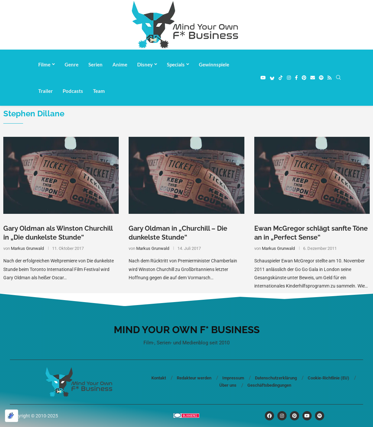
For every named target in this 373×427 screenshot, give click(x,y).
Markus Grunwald (27, 248)
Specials (176, 64)
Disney (145, 64)
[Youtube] (263, 77)
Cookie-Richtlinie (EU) (328, 377)
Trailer (45, 91)
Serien (95, 64)
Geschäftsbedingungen (269, 385)
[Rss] (329, 77)
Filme (44, 64)
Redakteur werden (194, 377)
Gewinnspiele (214, 64)
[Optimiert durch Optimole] (11, 415)
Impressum (233, 377)
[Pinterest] (304, 77)
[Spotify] (321, 77)
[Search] (338, 77)
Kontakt (158, 377)
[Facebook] (296, 77)
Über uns (227, 385)
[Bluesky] (272, 77)
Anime (119, 64)
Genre (71, 64)
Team (99, 91)
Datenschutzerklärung (276, 377)
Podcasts (73, 91)
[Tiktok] (280, 77)
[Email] (312, 77)
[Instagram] (289, 77)
